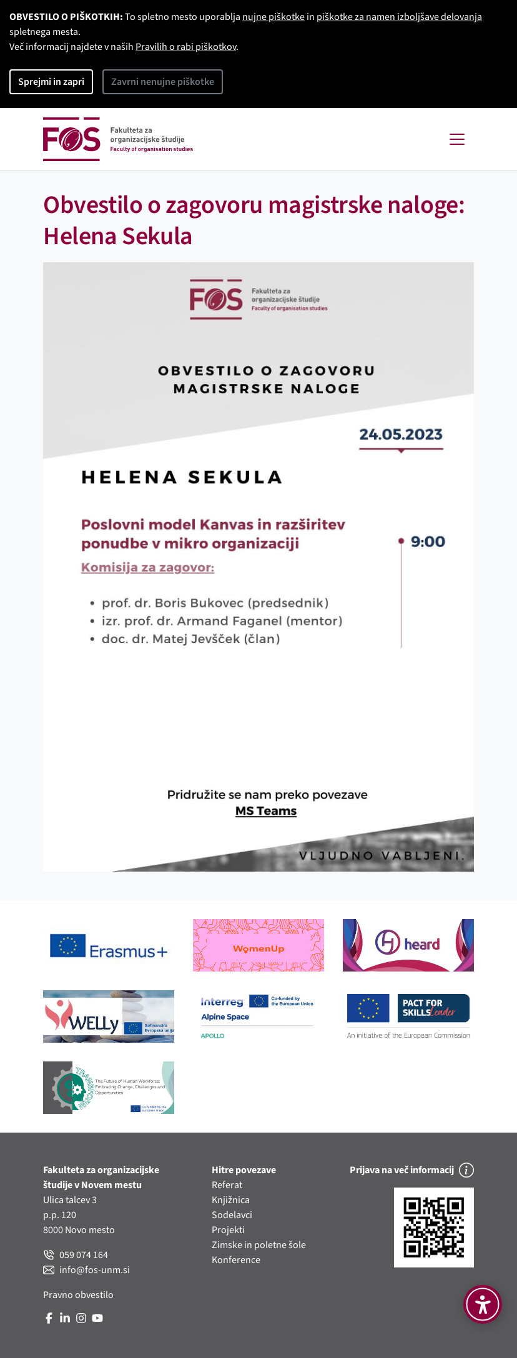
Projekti (228, 1230)
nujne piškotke (273, 17)
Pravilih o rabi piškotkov (185, 47)
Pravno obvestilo (78, 1295)
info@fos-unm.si (86, 1270)
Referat (227, 1185)
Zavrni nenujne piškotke (162, 82)
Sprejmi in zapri (51, 82)
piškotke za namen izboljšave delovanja (399, 17)
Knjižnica (231, 1200)
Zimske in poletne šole (259, 1245)
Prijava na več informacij (412, 1170)
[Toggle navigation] (457, 139)
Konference (236, 1260)
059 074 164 (75, 1255)
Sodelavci (232, 1215)
